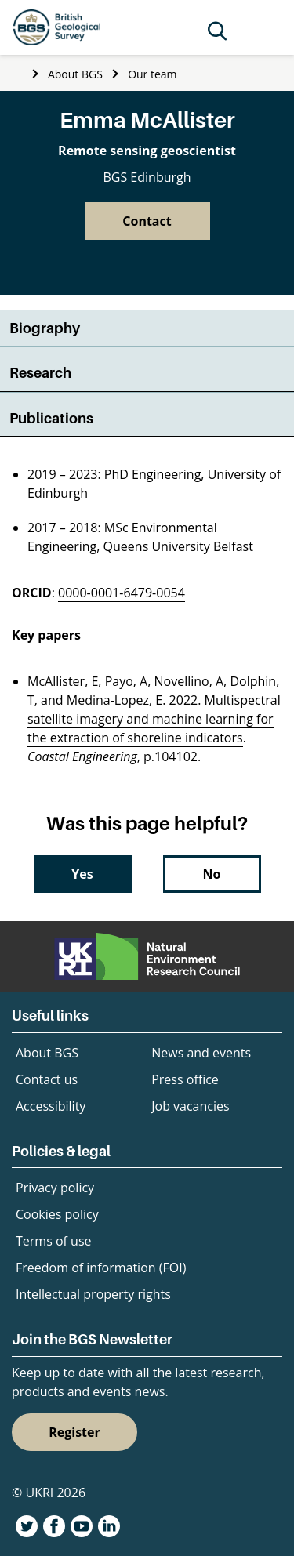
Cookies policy (57, 1214)
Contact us (47, 1079)
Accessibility (50, 1106)
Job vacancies (190, 1106)
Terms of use (54, 1241)
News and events (201, 1052)
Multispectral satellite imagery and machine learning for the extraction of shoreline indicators (154, 718)
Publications (51, 418)
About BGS (75, 74)
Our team (152, 74)
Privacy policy (55, 1187)
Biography (44, 328)
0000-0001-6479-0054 (121, 592)
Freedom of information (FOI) (101, 1267)
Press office (185, 1079)
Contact (146, 221)
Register (74, 1432)
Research (40, 373)
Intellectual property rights (93, 1294)
